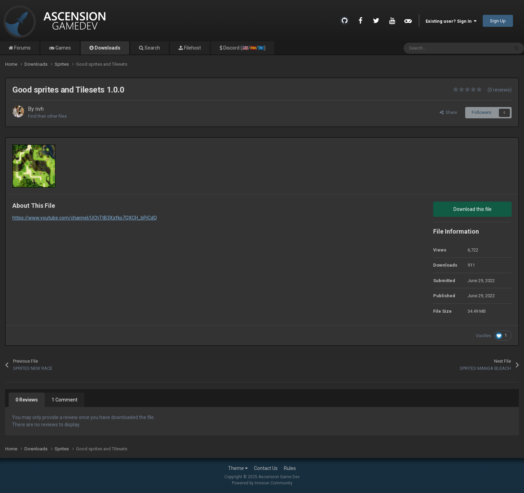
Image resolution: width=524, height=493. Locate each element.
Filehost (192, 48)
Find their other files (47, 116)
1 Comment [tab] (64, 400)
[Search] (442, 48)
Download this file (472, 209)
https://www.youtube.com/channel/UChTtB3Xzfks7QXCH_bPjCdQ (84, 218)
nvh (39, 109)
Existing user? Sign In (451, 21)
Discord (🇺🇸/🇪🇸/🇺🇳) (244, 48)
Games (62, 48)
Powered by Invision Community (262, 483)
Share (448, 112)
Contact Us (266, 468)
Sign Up (498, 20)
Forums (22, 48)
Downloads (107, 48)
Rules (290, 468)
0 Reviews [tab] (26, 400)
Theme (238, 468)
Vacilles (483, 335)
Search (151, 48)
